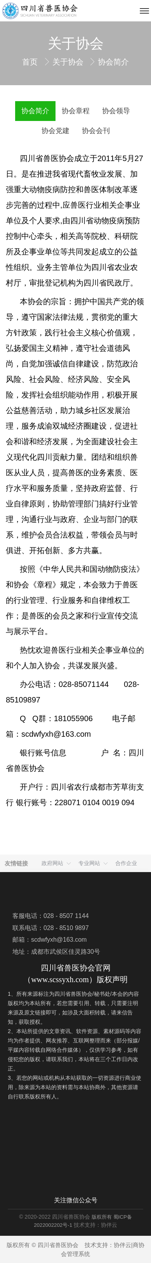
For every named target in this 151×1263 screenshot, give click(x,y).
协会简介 (113, 62)
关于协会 (69, 62)
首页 (31, 62)
